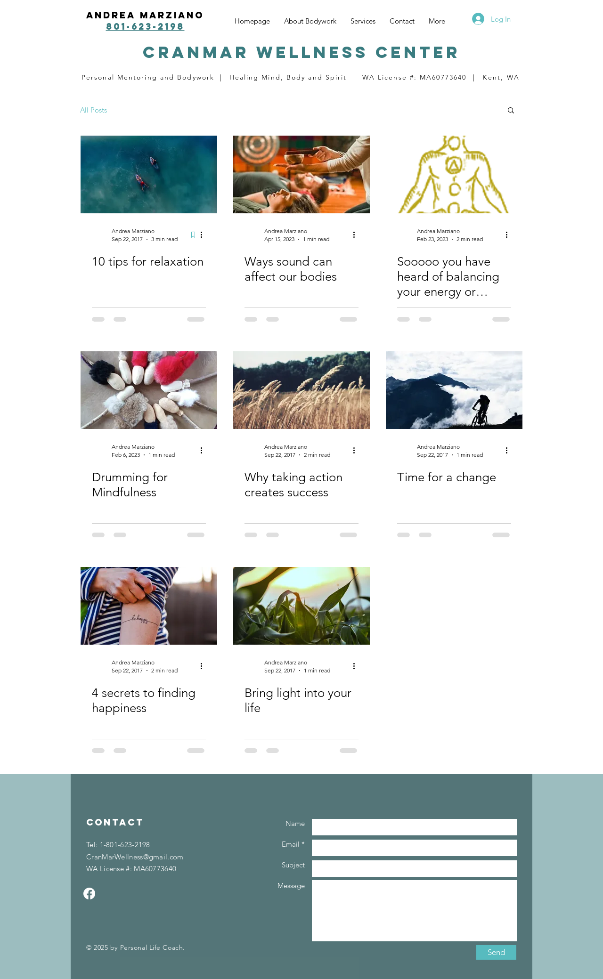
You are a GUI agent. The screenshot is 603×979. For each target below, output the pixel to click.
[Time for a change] (454, 390)
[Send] (496, 952)
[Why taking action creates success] (301, 390)
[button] (510, 111)
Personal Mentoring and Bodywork (147, 77)
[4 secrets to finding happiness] (149, 606)
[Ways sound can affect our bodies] (301, 174)
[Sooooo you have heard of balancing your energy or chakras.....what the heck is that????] (454, 174)
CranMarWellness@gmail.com (135, 856)
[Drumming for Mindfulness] (149, 390)
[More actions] (204, 234)
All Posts (93, 109)
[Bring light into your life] (301, 606)
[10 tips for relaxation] (149, 174)
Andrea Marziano (145, 15)
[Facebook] (89, 893)
